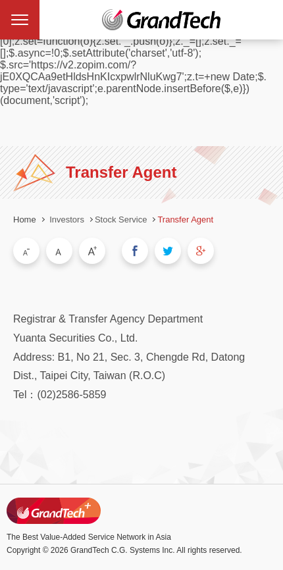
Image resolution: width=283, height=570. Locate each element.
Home (24, 219)
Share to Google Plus (201, 251)
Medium (59, 251)
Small (26, 251)
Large (92, 251)
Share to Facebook (135, 251)
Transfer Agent (185, 219)
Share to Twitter (168, 251)
